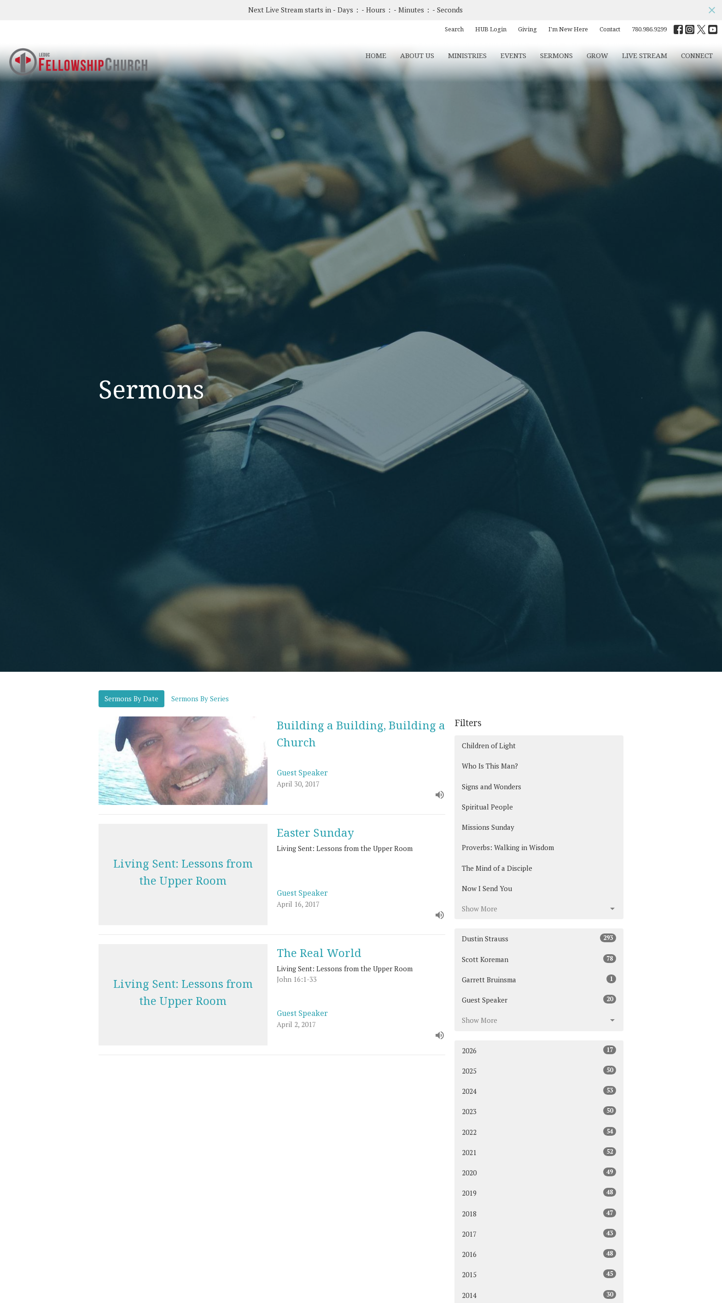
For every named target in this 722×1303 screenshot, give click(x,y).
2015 (539, 1274)
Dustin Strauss (539, 938)
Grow (597, 55)
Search (454, 29)
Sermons (556, 55)
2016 (539, 1254)
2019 (539, 1192)
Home (376, 55)
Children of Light (489, 745)
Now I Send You (487, 888)
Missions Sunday (488, 827)
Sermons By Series (200, 698)
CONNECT (697, 55)
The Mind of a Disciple (497, 868)
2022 (539, 1132)
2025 (539, 1070)
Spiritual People (487, 806)
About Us (417, 55)
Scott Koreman (539, 959)
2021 (539, 1152)
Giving (527, 29)
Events (513, 55)
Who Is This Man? (490, 765)
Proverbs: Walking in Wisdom (508, 847)
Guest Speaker (539, 999)
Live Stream (644, 55)
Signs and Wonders (491, 786)
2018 (539, 1213)
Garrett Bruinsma (539, 979)
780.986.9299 (649, 29)
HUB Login (491, 29)
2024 (539, 1091)
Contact (610, 29)
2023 (539, 1111)
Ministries (467, 55)
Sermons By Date (131, 698)
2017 (539, 1233)
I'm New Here (568, 29)
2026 (539, 1050)
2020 (539, 1172)
